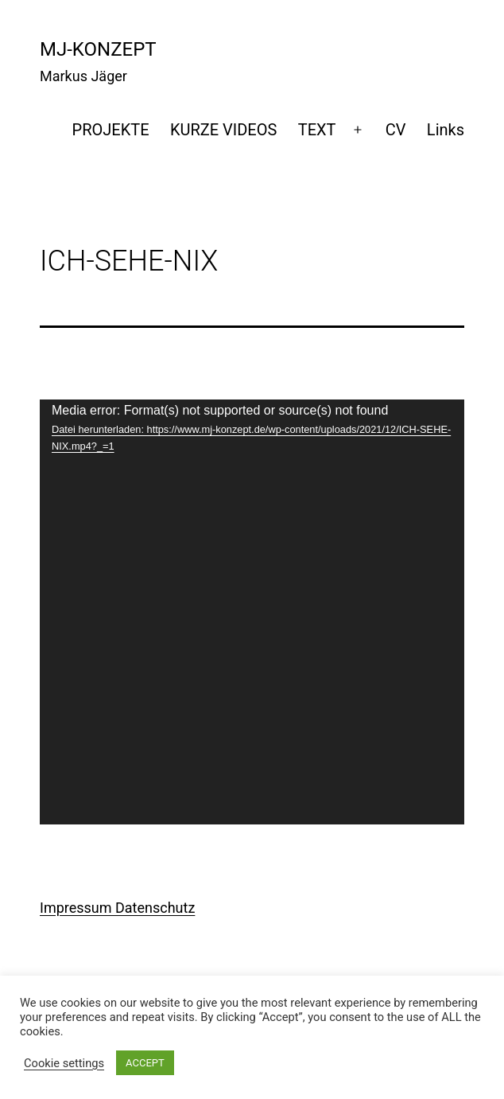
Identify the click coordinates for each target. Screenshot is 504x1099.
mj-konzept (98, 49)
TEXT (317, 129)
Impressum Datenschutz (117, 907)
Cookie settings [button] (64, 1063)
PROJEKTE (110, 129)
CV (396, 129)
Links (445, 129)
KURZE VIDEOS (223, 129)
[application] (252, 611)
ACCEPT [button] (145, 1063)
